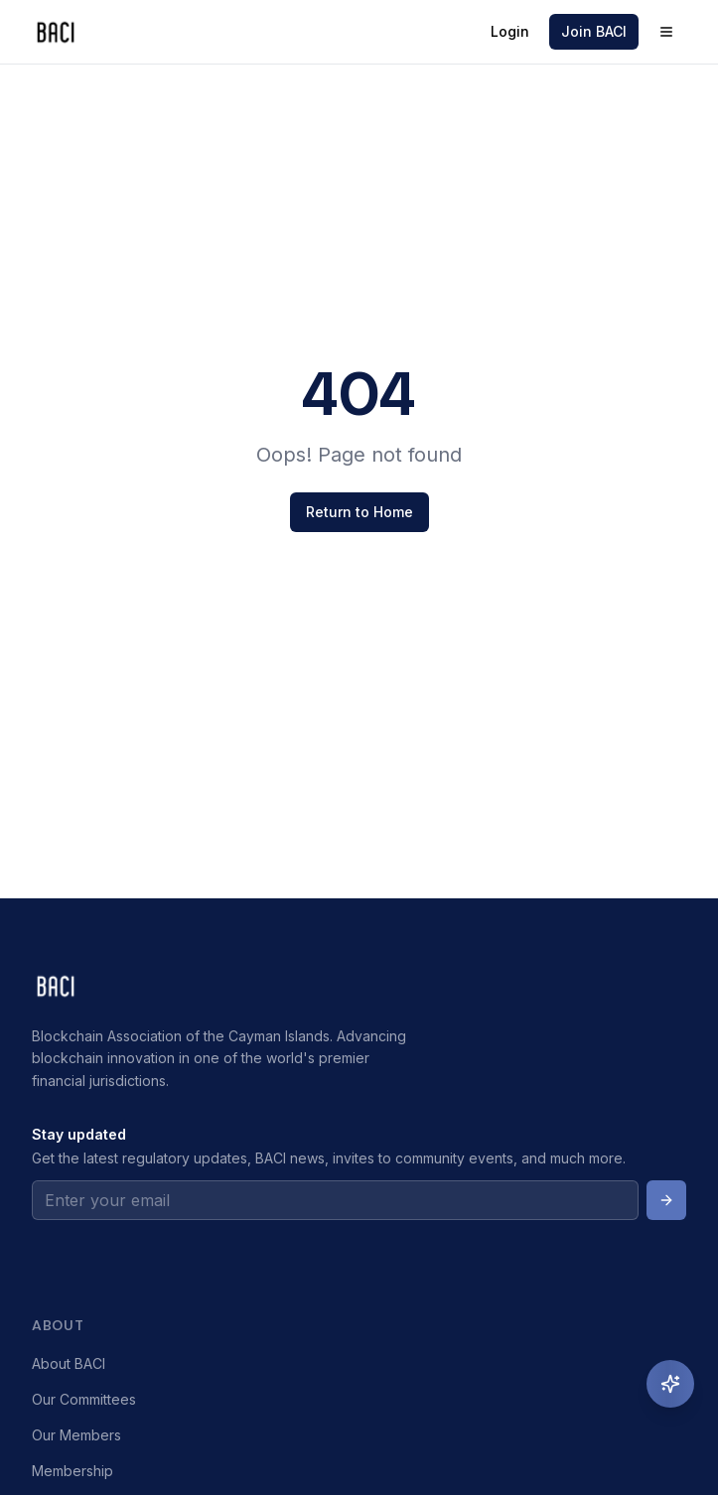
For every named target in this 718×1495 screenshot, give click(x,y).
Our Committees (84, 1399)
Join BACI (594, 31)
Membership (72, 1470)
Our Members (76, 1435)
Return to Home (359, 511)
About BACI (68, 1363)
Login (510, 31)
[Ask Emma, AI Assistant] (670, 1384)
